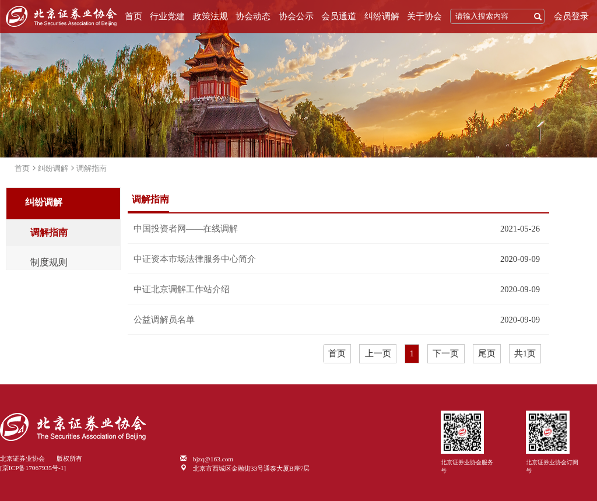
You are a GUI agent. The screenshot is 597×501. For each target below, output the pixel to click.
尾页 (487, 353)
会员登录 (571, 16)
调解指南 (91, 168)
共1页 (525, 353)
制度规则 (49, 262)
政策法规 (210, 16)
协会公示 (296, 16)
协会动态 (253, 16)
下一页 (446, 353)
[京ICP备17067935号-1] (33, 467)
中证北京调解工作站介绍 (182, 289)
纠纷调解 (381, 16)
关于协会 (424, 16)
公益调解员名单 (164, 319)
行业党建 (167, 16)
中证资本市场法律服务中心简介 (195, 259)
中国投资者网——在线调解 (186, 228)
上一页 (378, 353)
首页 (133, 16)
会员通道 (338, 16)
